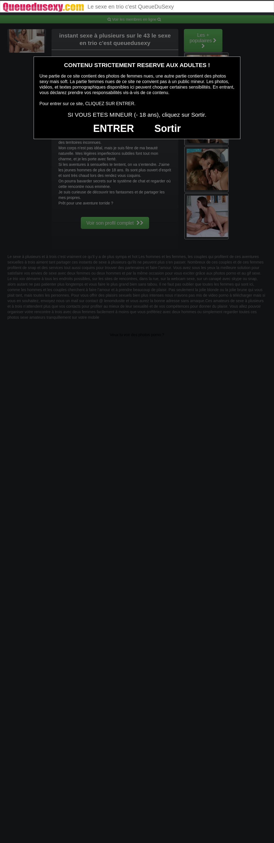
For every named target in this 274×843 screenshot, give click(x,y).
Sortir (167, 128)
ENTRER (113, 128)
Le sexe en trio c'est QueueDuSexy (88, 6)
